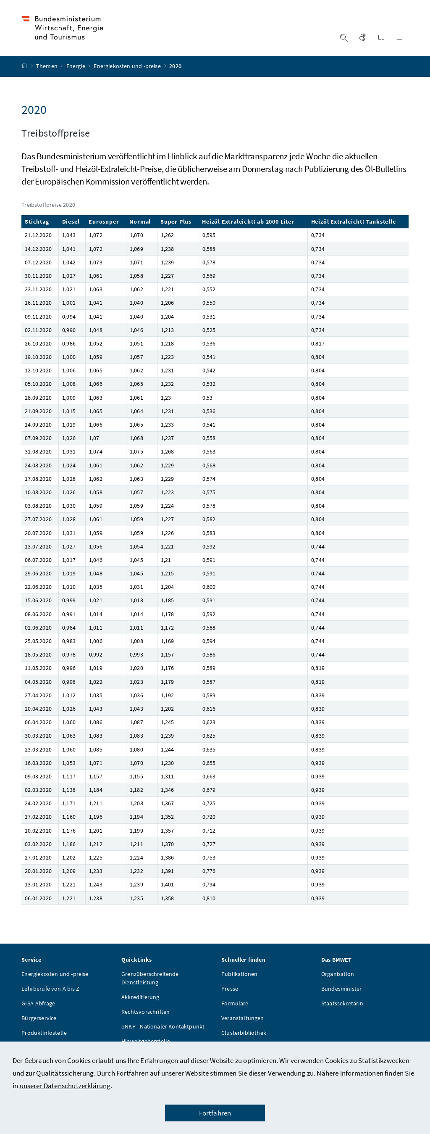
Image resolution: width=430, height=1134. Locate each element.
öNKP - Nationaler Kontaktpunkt (163, 1028)
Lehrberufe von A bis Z (50, 990)
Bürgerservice (38, 1020)
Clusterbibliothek (243, 1035)
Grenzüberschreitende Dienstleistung (150, 980)
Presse (229, 990)
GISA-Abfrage (38, 1005)
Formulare (235, 1005)
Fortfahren (215, 1113)
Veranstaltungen (242, 1020)
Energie (76, 68)
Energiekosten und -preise (128, 68)
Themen (47, 68)
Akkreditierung (140, 999)
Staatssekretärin (342, 1005)
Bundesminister (341, 990)
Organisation (337, 976)
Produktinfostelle (44, 1035)
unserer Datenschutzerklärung (65, 1085)
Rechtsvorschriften (145, 1014)
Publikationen (239, 976)
